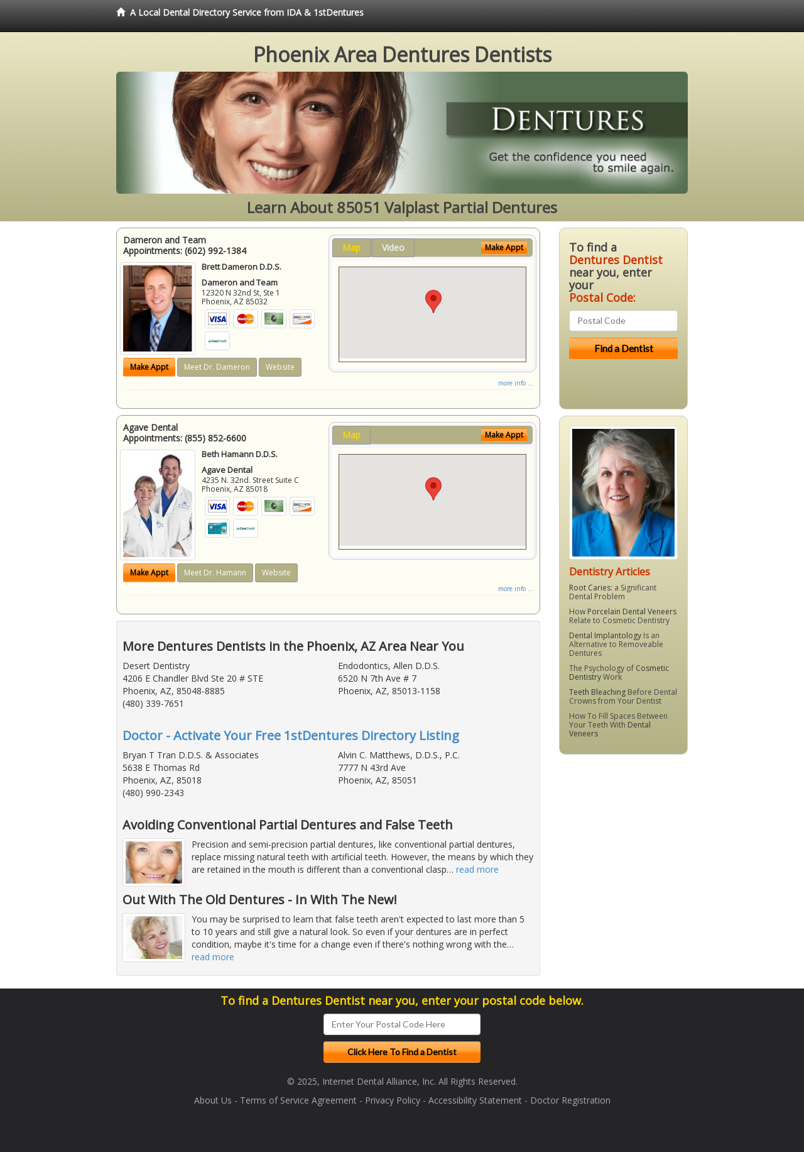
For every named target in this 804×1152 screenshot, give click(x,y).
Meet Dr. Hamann (215, 572)
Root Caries (590, 587)
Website (280, 367)
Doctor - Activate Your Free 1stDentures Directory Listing (290, 735)
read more (477, 869)
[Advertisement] (623, 861)
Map (351, 247)
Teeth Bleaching (597, 692)
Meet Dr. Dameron (217, 367)
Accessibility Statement (475, 1100)
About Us (213, 1100)
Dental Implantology (605, 635)
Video (393, 247)
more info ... (515, 383)
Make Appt (149, 367)
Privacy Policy (392, 1100)
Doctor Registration (570, 1100)
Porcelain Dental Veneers (631, 611)
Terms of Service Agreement (298, 1100)
